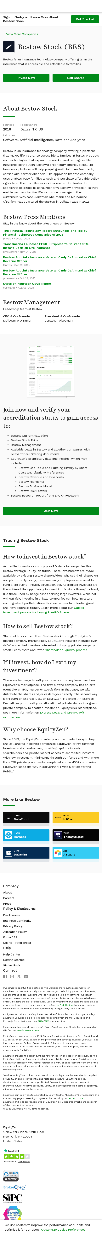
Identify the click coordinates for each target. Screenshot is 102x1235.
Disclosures (11, 915)
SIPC (47, 1021)
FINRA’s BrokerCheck (27, 1030)
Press (7, 903)
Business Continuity (17, 920)
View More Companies (22, 34)
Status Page (11, 965)
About (7, 892)
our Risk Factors (65, 1005)
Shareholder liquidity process (66, 650)
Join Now (51, 511)
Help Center (11, 954)
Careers (8, 898)
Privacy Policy (13, 926)
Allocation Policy (15, 932)
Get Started (85, 19)
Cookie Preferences (17, 943)
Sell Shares (75, 78)
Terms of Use (75, 1098)
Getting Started (14, 960)
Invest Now (26, 78)
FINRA (40, 1021)
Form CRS (10, 937)
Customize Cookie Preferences (63, 1229)
